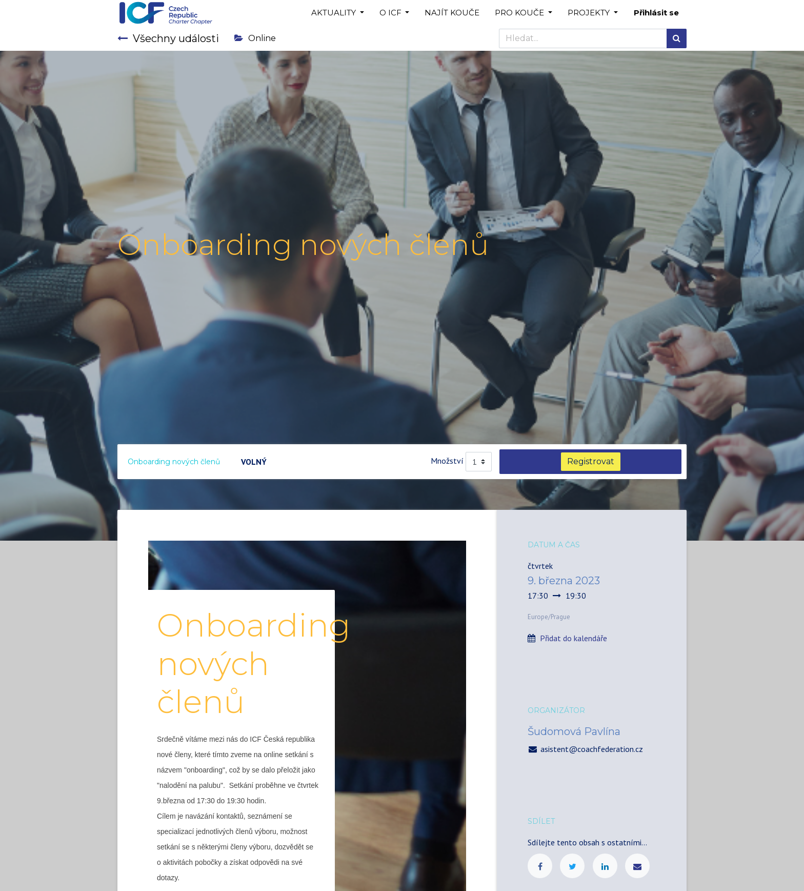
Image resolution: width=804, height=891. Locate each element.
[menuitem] (452, 13)
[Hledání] (677, 38)
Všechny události (168, 38)
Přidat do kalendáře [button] (573, 638)
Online (255, 38)
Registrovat (590, 461)
